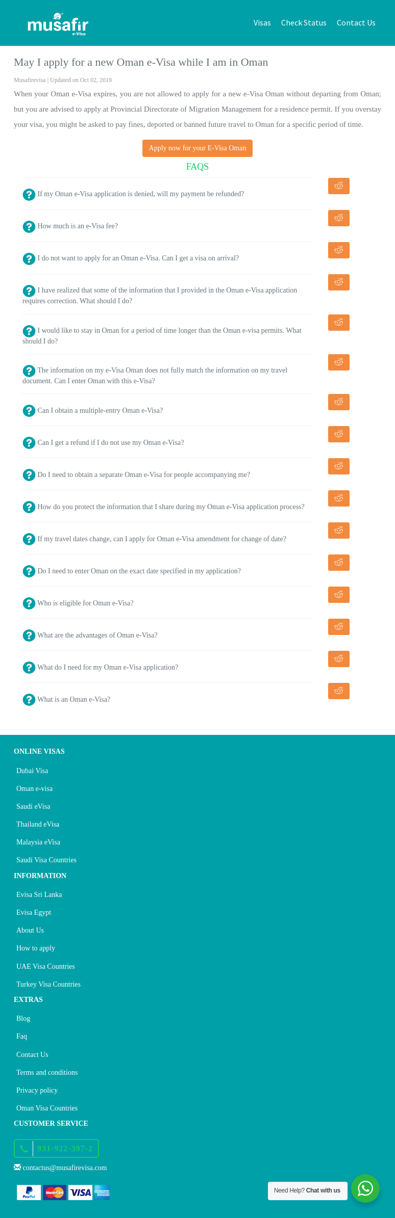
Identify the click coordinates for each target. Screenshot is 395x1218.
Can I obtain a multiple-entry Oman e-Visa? (92, 410)
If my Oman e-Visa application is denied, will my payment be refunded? (133, 194)
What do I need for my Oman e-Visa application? (100, 667)
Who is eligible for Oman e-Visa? (78, 603)
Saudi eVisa (33, 806)
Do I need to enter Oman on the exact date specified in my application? (131, 571)
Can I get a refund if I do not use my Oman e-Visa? (103, 442)
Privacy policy (37, 1090)
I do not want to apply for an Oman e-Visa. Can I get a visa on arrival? (130, 258)
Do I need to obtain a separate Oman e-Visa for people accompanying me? (136, 475)
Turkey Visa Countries (48, 984)
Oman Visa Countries (47, 1108)
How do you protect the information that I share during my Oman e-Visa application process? (163, 507)
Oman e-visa (34, 788)
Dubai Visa (32, 771)
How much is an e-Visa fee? (70, 226)
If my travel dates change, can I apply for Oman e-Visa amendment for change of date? (154, 539)
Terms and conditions (47, 1072)
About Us (30, 930)
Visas (262, 22)
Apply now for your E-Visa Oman (197, 148)
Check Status (304, 22)
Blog (23, 1018)
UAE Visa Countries (45, 966)
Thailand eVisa (37, 824)
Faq (21, 1036)
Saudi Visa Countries (46, 860)
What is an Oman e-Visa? (66, 699)
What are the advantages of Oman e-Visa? (90, 635)
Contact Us (356, 22)
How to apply (35, 948)
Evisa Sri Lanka (39, 894)
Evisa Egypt (33, 912)
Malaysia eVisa (38, 842)
